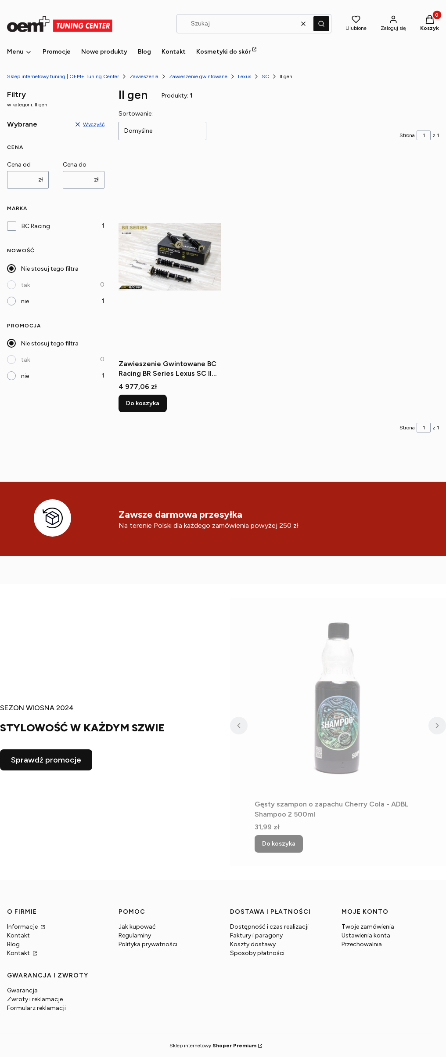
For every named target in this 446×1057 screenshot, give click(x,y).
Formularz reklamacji (36, 1008)
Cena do (74, 164)
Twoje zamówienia (368, 926)
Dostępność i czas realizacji (269, 926)
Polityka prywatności (148, 944)
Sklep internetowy (212, 1045)
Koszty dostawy (253, 944)
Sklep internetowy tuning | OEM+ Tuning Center (63, 76)
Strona (407, 135)
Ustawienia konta (366, 935)
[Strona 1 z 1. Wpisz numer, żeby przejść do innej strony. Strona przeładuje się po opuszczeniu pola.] (424, 135)
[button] (321, 23)
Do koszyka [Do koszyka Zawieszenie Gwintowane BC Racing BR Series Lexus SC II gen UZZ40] (142, 403)
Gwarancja (22, 990)
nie (25, 301)
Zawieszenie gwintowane (198, 76)
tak (25, 285)
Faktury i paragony (256, 935)
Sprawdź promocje (46, 760)
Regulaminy (135, 935)
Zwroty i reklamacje (35, 999)
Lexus (244, 76)
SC (265, 76)
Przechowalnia (362, 944)
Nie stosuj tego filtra (50, 268)
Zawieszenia (143, 76)
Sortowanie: (136, 113)
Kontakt (18, 935)
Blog (13, 944)
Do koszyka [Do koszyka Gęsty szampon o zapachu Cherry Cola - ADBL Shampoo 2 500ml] (278, 843)
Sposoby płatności (257, 953)
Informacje (23, 926)
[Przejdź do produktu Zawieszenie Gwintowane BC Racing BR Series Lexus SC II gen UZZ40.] (170, 257)
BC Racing (36, 226)
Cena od (19, 164)
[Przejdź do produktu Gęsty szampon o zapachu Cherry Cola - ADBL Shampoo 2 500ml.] (338, 697)
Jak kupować (137, 926)
